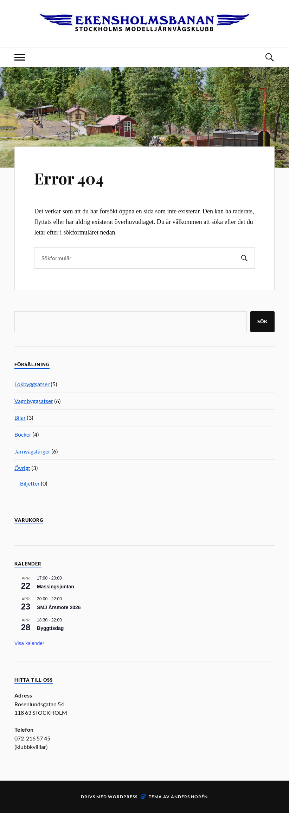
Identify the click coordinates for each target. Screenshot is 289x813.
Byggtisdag (50, 628)
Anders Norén (189, 796)
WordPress (122, 796)
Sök (262, 321)
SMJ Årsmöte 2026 (59, 607)
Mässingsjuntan (55, 586)
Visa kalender (29, 643)
